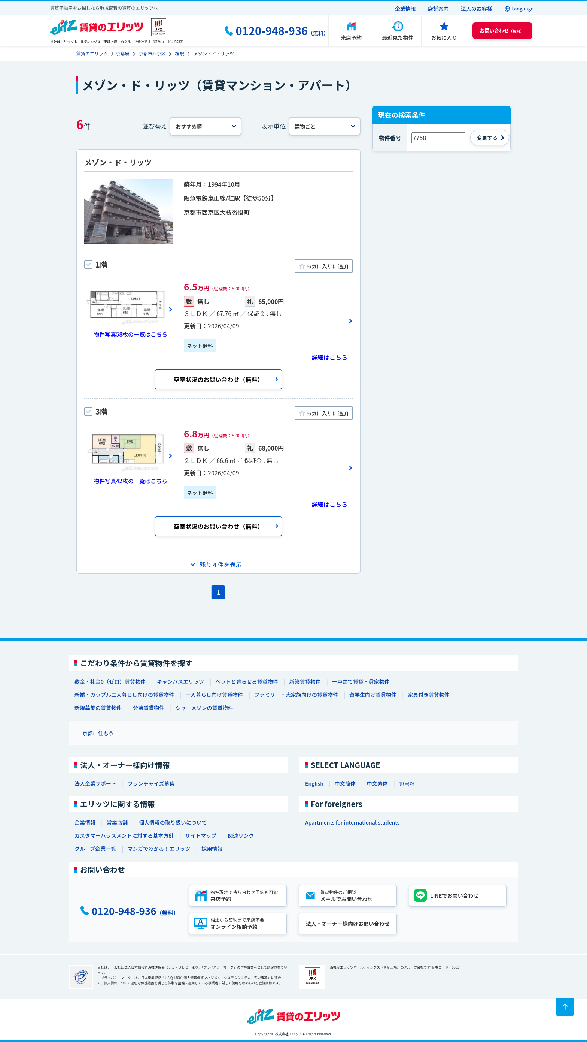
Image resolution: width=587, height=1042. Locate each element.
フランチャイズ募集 (151, 783)
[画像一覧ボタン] (128, 309)
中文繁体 (377, 783)
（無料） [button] (502, 30)
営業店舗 (117, 822)
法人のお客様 (476, 8)
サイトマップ (200, 835)
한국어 (407, 783)
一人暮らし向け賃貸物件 (214, 694)
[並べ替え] (205, 126)
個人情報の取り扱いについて (173, 822)
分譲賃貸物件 (148, 707)
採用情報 (211, 848)
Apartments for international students (352, 822)
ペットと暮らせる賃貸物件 (246, 681)
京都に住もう (98, 733)
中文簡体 (345, 783)
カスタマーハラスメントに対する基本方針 (124, 835)
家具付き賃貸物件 (429, 694)
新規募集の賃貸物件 (98, 707)
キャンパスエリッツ (180, 681)
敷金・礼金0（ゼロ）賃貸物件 (110, 681)
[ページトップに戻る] (565, 1007)
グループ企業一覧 (95, 848)
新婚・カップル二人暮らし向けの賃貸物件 (124, 694)
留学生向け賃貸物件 (372, 694)
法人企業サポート (95, 783)
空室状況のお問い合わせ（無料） (218, 379)
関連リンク (241, 835)
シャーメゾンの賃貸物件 (204, 707)
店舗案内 (438, 8)
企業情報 (405, 8)
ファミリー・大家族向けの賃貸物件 (296, 694)
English (314, 783)
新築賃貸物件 (305, 681)
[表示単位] (325, 126)
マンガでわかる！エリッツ (158, 848)
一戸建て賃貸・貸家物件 (361, 681)
